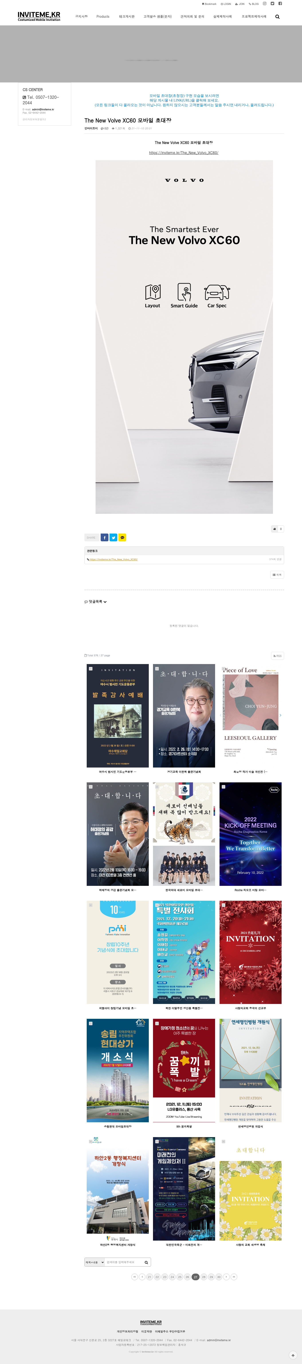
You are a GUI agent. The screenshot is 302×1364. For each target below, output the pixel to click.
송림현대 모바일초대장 (117, 1126)
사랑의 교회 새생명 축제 (250, 1245)
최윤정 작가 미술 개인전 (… (251, 772)
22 (157, 1277)
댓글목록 (95, 601)
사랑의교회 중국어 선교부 (250, 1008)
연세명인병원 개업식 (250, 1126)
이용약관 (146, 1331)
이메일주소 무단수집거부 (170, 1331)
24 (172, 1277)
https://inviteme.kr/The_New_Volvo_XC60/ (184, 152)
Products (102, 19)
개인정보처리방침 (127, 1331)
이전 (142, 1277)
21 (149, 1277)
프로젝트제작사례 (254, 19)
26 (187, 1277)
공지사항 (81, 19)
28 (203, 1277)
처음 (134, 1277)
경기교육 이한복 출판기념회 (184, 772)
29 (211, 1277)
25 (179, 1277)
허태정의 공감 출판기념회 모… (117, 890)
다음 (226, 1277)
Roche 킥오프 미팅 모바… (250, 890)
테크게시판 (127, 19)
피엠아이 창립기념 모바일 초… (117, 1008)
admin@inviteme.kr (43, 109)
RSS (278, 656)
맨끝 (234, 1277)
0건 (105, 128)
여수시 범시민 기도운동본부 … (117, 772)
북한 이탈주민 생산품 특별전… (184, 1008)
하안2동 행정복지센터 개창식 (117, 1245)
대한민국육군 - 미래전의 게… (184, 1245)
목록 (277, 575)
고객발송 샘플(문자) (157, 19)
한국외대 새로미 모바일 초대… (184, 890)
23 (164, 1277)
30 (218, 1277)
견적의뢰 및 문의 (192, 19)
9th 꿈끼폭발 (184, 1126)
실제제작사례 (222, 19)
